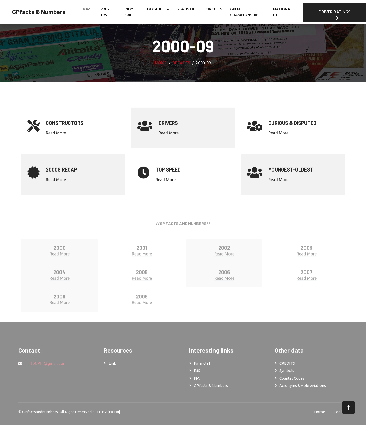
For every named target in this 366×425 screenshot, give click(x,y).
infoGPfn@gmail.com (47, 363)
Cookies (341, 412)
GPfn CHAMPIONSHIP (244, 12)
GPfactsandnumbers (40, 412)
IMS (197, 370)
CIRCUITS (213, 9)
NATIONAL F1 (282, 12)
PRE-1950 (105, 12)
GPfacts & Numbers (211, 385)
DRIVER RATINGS (334, 15)
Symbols (286, 370)
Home (87, 9)
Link (112, 363)
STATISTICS (187, 9)
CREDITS (287, 363)
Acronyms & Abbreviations (302, 385)
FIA (197, 378)
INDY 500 (128, 12)
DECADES (156, 9)
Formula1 (202, 363)
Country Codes (291, 378)
